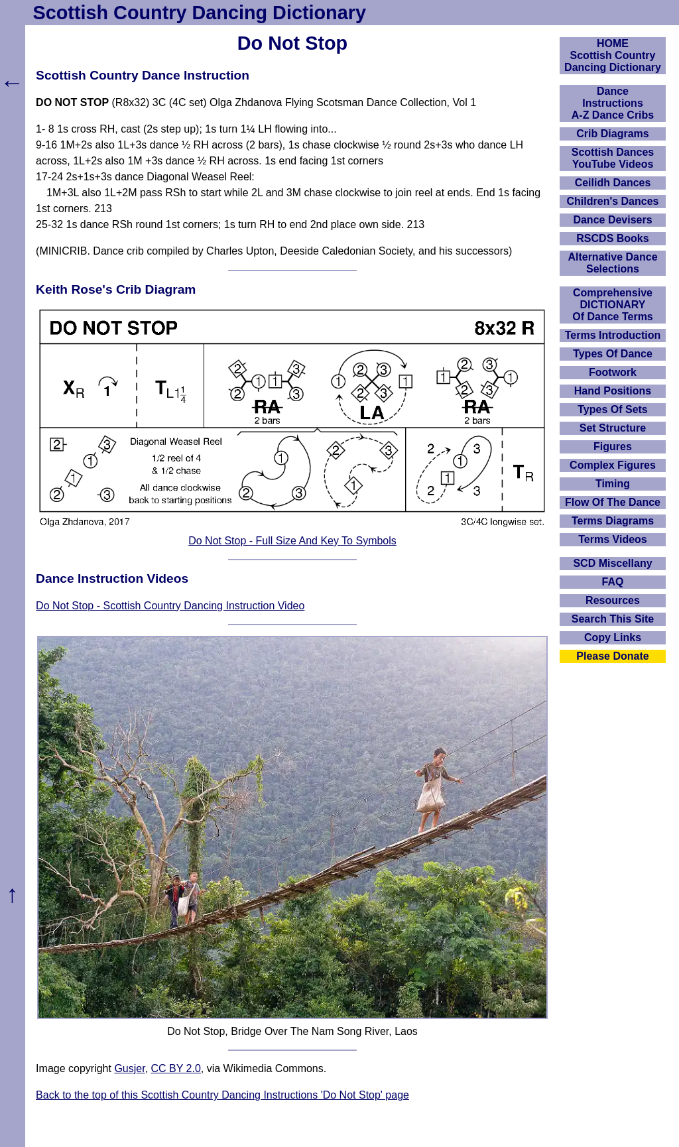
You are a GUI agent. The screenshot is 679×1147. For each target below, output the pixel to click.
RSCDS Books (612, 238)
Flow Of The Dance (612, 502)
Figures (612, 446)
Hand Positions (612, 390)
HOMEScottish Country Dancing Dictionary (612, 55)
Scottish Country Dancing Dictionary (199, 12)
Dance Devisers (612, 219)
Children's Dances (613, 201)
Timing (612, 483)
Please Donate (612, 656)
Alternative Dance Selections (612, 262)
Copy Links (612, 637)
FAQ (613, 581)
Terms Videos (612, 539)
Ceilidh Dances (613, 182)
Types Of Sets (613, 409)
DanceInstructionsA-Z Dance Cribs (613, 103)
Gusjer (129, 1068)
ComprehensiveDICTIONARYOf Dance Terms (612, 304)
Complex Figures (613, 465)
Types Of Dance (612, 353)
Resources (613, 600)
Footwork (613, 372)
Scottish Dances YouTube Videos (613, 158)
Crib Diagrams (612, 133)
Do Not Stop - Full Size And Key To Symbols (292, 540)
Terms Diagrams (613, 520)
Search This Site (613, 619)
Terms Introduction (613, 335)
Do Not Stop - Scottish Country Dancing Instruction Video (170, 605)
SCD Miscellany (612, 563)
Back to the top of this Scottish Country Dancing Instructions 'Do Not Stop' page (222, 1095)
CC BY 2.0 (176, 1068)
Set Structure (613, 428)
